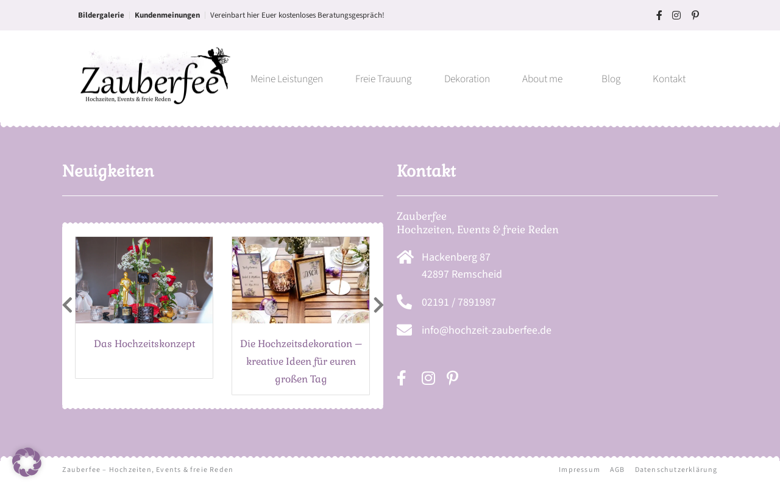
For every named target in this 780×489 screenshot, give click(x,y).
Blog (610, 78)
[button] (27, 462)
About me (545, 78)
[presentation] (67, 306)
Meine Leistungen (286, 78)
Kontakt (669, 78)
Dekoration (467, 78)
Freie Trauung (383, 78)
